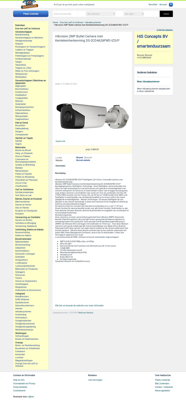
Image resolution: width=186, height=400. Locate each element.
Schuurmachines (22, 110)
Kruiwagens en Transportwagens (30, 46)
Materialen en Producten (26, 269)
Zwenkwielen (21, 186)
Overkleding (20, 314)
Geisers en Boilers (23, 220)
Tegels (18, 144)
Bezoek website (83, 160)
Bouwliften (20, 125)
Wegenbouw (21, 287)
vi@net (31, 396)
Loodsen (19, 357)
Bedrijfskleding (22, 34)
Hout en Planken (22, 156)
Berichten (153, 4)
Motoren (19, 101)
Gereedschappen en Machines (29, 37)
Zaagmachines (22, 119)
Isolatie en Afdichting (25, 165)
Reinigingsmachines (24, 107)
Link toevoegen (95, 380)
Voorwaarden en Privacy (24, 383)
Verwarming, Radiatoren (26, 226)
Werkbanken (21, 77)
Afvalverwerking (22, 245)
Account (163, 4)
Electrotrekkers (22, 251)
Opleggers (20, 272)
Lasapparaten (21, 98)
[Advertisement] (92, 61)
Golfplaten (20, 257)
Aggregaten (20, 86)
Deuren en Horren (23, 204)
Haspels (19, 43)
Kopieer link (60, 141)
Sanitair (18, 141)
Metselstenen (21, 171)
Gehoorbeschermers (24, 305)
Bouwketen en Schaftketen (27, 348)
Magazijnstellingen (24, 360)
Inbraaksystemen (23, 311)
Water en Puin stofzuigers (27, 71)
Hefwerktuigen (22, 336)
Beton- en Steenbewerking (27, 345)
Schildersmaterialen (24, 192)
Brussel (79, 157)
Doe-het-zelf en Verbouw (71, 22)
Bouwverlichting (22, 232)
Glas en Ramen (22, 207)
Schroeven (20, 275)
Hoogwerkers (21, 260)
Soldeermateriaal (23, 59)
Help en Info (18, 380)
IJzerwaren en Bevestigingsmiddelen (25, 160)
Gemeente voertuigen (25, 254)
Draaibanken (21, 95)
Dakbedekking (21, 128)
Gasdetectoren (22, 302)
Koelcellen (20, 354)
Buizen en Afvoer (23, 150)
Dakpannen (20, 248)
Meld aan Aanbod (85, 313)
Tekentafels (20, 65)
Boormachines (21, 89)
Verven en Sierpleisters (26, 281)
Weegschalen (21, 116)
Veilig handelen (20, 387)
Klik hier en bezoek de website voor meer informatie (79, 305)
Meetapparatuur (22, 53)
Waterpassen (21, 74)
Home (55, 22)
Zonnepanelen (21, 134)
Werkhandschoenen (24, 329)
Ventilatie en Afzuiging (25, 223)
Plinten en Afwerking (24, 177)
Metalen (19, 168)
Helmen (18, 308)
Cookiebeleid (19, 390)
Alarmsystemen (22, 201)
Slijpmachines (21, 113)
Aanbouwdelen (22, 241)
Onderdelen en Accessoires (28, 290)
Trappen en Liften (23, 68)
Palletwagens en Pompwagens (29, 56)
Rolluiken (19, 213)
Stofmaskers (21, 317)
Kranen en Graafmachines (27, 339)
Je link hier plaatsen (164, 30)
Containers (20, 351)
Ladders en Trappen (24, 50)
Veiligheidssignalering (25, 326)
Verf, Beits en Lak (23, 195)
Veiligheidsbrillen (23, 320)
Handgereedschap (23, 40)
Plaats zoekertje (162, 380)
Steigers (19, 131)
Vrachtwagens (21, 284)
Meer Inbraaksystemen (148, 81)
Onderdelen (20, 104)
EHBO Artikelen (22, 299)
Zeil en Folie (21, 183)
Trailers (18, 278)
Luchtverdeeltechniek (25, 266)
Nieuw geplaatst (162, 390)
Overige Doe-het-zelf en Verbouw (26, 364)
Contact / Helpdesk (164, 387)
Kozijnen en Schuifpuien (26, 210)
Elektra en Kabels (23, 235)
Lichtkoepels (21, 263)
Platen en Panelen (23, 174)
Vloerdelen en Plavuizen (26, 180)
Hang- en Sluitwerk (24, 153)
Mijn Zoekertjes (162, 383)
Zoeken (166, 14)
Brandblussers (22, 296)
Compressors (21, 92)
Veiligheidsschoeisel (25, 323)
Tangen (18, 62)
